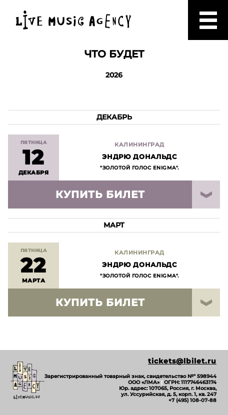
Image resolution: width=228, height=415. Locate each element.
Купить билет (100, 194)
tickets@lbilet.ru (182, 361)
